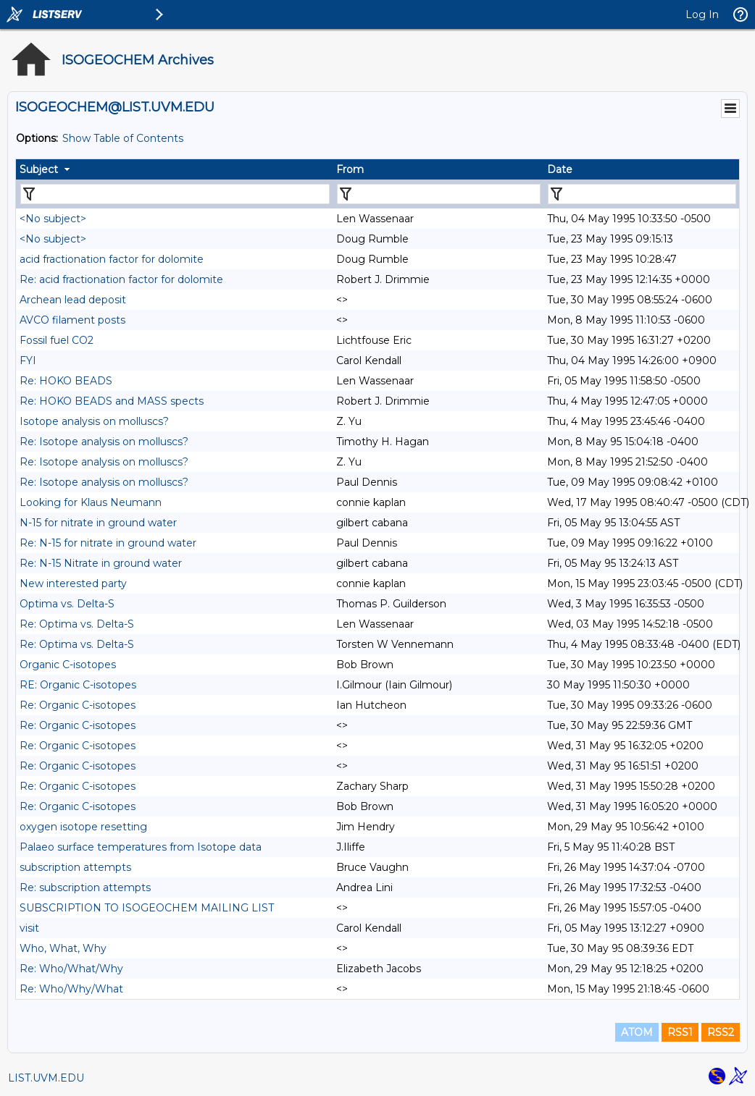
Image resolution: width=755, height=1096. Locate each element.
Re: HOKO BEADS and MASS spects (112, 401)
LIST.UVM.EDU (46, 1077)
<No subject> (53, 218)
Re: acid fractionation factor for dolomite (121, 279)
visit (29, 928)
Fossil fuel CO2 (56, 340)
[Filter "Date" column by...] (642, 194)
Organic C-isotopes (68, 664)
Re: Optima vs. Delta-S (77, 624)
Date (559, 169)
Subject (39, 169)
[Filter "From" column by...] (439, 194)
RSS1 (680, 1032)
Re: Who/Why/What (71, 988)
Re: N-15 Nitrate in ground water (101, 563)
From (350, 169)
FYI (28, 360)
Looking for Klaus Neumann (91, 502)
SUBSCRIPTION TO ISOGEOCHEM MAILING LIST (147, 907)
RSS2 (720, 1032)
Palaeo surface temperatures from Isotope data (141, 846)
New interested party (73, 583)
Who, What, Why (63, 948)
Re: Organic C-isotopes (77, 705)
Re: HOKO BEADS (66, 380)
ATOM (637, 1032)
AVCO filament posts (72, 319)
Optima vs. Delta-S (67, 603)
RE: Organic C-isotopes (78, 684)
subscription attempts (75, 867)
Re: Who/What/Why (71, 968)
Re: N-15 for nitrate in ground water (108, 542)
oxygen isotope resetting (83, 826)
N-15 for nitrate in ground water (98, 522)
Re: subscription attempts (85, 887)
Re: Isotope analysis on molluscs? (104, 441)
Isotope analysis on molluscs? (94, 421)
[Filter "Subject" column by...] (175, 194)
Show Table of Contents (122, 138)
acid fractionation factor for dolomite (112, 259)
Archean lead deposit (73, 299)
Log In (702, 14)
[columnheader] (174, 169)
